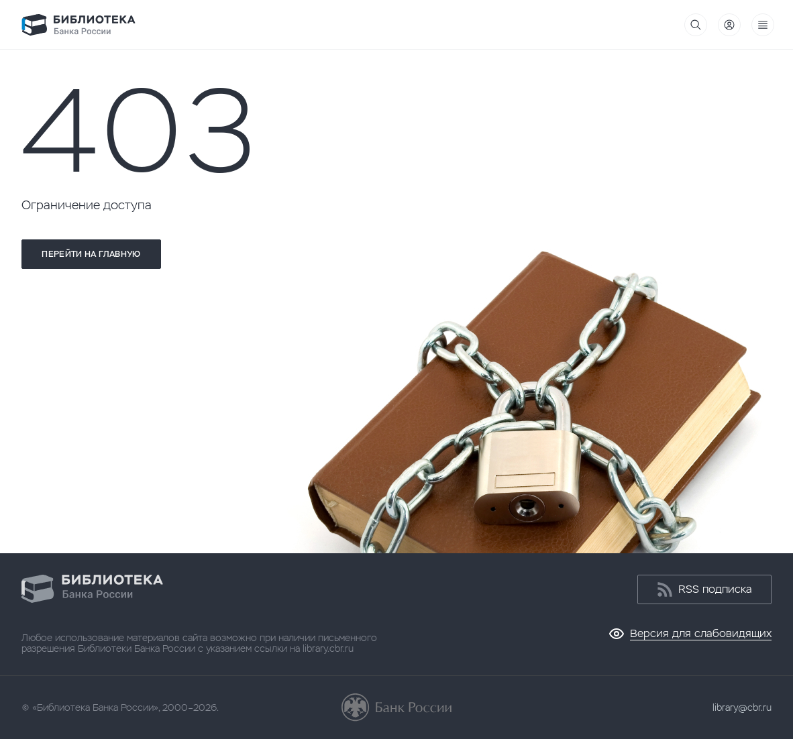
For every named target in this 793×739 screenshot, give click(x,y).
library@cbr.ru (742, 707)
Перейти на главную (91, 254)
